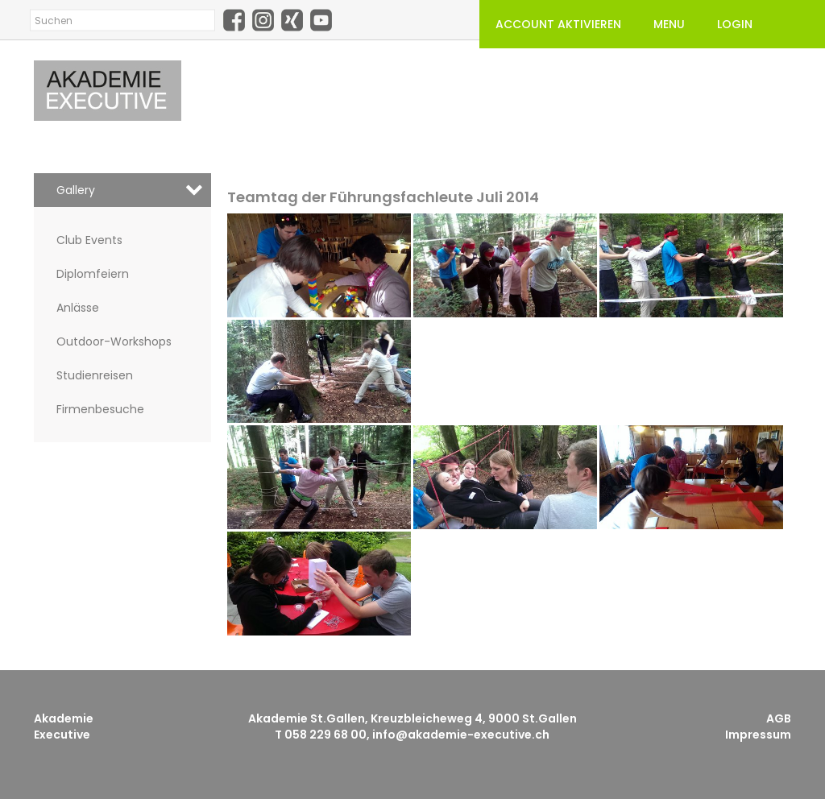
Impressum (758, 735)
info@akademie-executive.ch (460, 735)
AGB (778, 718)
